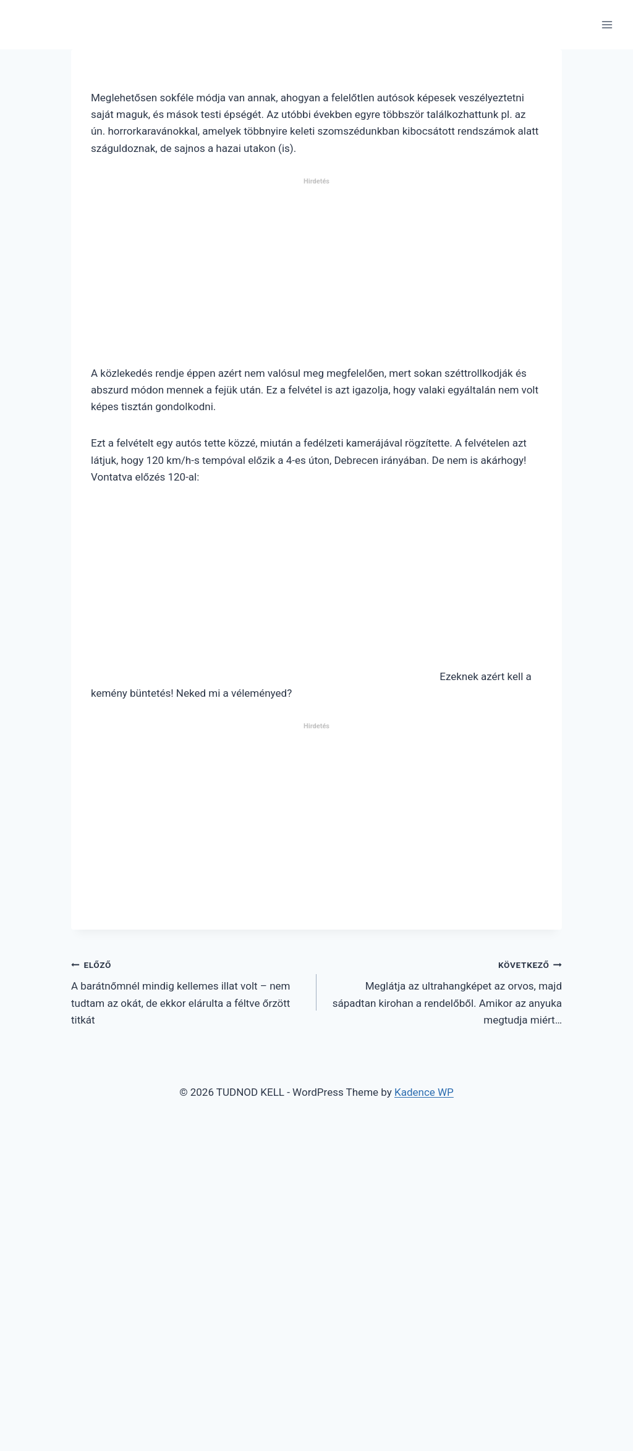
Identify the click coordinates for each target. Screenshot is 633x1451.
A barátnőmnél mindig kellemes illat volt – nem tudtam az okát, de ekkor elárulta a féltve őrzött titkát (188, 991)
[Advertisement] (316, 276)
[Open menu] (606, 24)
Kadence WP (424, 1092)
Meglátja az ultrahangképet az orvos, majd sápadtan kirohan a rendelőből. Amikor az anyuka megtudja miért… (444, 991)
